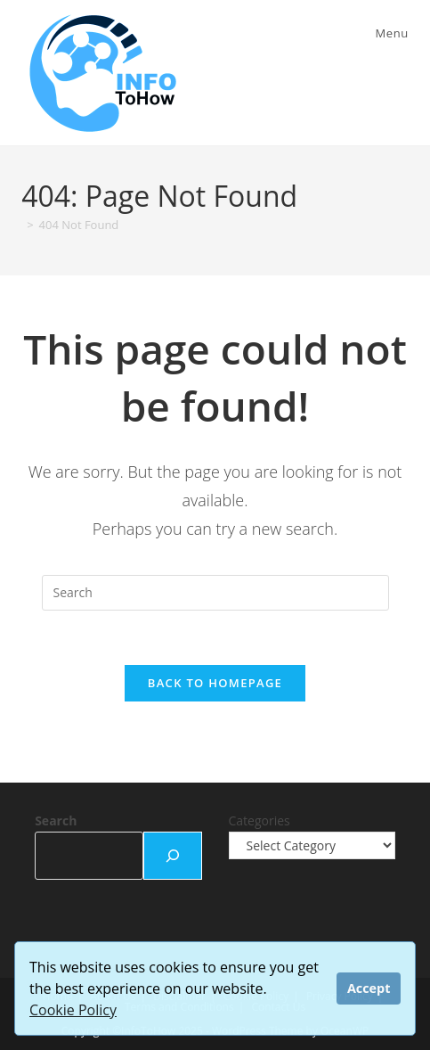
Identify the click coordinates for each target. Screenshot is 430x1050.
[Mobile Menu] (389, 33)
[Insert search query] (215, 593)
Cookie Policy (73, 1010)
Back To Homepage (215, 683)
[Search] (172, 856)
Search (56, 820)
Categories (259, 820)
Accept (369, 988)
